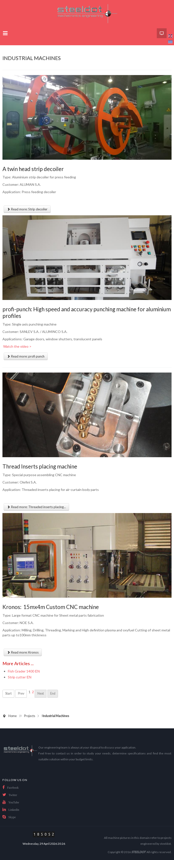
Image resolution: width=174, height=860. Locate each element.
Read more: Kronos (23, 652)
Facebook (13, 787)
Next (40, 693)
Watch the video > (16, 346)
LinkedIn (13, 809)
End (52, 693)
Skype (12, 817)
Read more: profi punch (25, 356)
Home (12, 716)
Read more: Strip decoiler (27, 209)
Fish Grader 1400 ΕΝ (24, 671)
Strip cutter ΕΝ (19, 677)
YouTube (13, 802)
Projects (29, 716)
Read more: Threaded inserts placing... (36, 507)
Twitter (13, 795)
